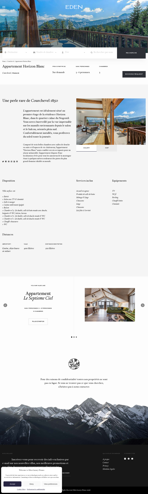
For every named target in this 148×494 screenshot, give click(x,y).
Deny (31, 484)
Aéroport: (6, 244)
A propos (106, 459)
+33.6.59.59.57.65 (131, 6)
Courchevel (10, 61)
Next (143, 121)
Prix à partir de (59, 66)
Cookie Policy (21, 489)
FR (141, 7)
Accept (12, 484)
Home (4, 61)
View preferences (50, 484)
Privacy (105, 466)
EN (144, 7)
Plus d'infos (38, 321)
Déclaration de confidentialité (36, 489)
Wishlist (135, 6)
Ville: (26, 244)
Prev (5, 305)
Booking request (134, 74)
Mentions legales (109, 469)
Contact (105, 463)
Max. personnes (82, 66)
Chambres (103, 66)
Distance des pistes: (53, 244)
